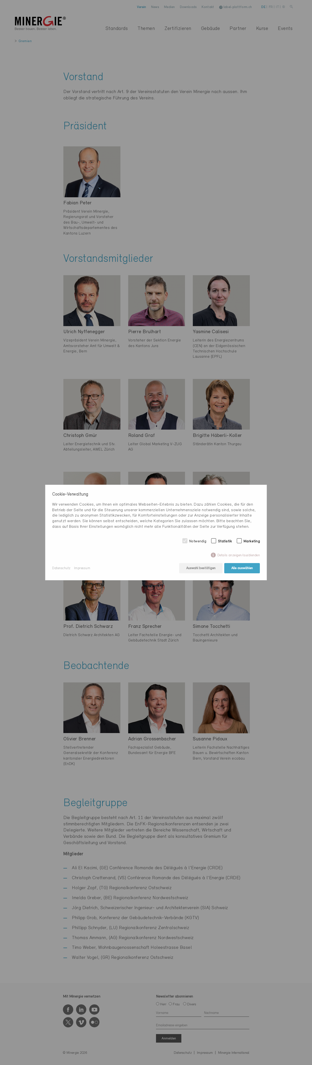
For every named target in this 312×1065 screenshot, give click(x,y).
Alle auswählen (242, 568)
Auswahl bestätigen (200, 568)
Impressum (82, 568)
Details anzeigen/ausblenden (238, 555)
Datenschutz (61, 568)
